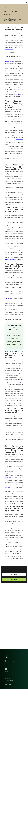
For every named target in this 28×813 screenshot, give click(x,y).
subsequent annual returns (10, 259)
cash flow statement (9, 61)
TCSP (6, 664)
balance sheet (18, 59)
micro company (17, 89)
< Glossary (6, 7)
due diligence (18, 94)
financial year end (15, 250)
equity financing (12, 155)
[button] (26, 2)
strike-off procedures (12, 487)
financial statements (9, 49)
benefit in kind (19, 139)
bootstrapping (8, 298)
